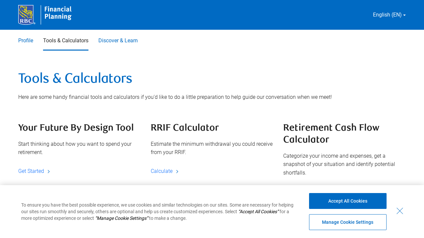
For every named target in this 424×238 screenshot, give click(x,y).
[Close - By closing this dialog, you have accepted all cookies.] (400, 211)
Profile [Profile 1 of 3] (25, 40)
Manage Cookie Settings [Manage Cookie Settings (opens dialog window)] (347, 222)
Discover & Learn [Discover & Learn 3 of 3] (118, 40)
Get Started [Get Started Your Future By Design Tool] (35, 171)
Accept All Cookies (347, 201)
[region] (212, 211)
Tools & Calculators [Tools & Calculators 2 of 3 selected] (65, 40)
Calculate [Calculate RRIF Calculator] (166, 171)
